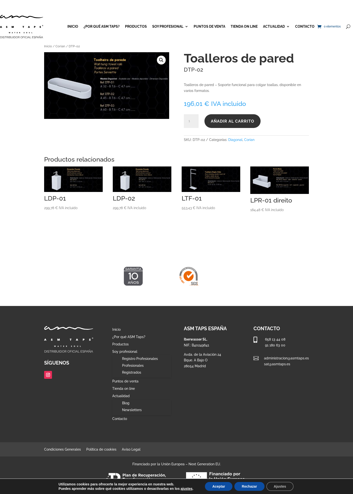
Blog (125, 403)
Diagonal (235, 140)
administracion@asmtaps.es (286, 358)
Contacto (305, 26)
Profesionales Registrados (133, 369)
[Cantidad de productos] (191, 121)
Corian (60, 46)
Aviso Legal (131, 449)
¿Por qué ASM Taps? (102, 26)
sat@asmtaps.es (277, 364)
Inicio (72, 26)
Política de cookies (101, 449)
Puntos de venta (209, 26)
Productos (136, 26)
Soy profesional (167, 26)
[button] (161, 60)
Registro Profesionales (140, 359)
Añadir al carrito (232, 121)
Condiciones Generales (62, 449)
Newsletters (132, 410)
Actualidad (274, 26)
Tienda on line (244, 26)
